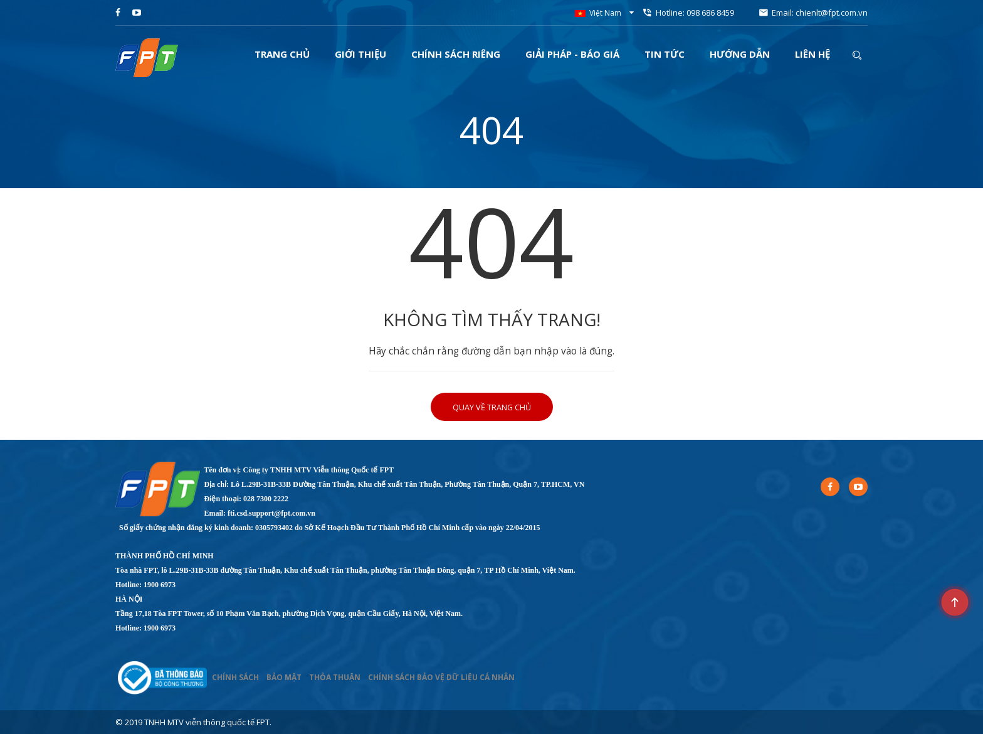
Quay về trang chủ (492, 407)
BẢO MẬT (284, 677)
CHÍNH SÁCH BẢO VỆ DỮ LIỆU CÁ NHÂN (441, 677)
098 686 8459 (710, 12)
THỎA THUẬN (334, 677)
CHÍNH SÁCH (235, 677)
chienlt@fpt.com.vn (832, 12)
